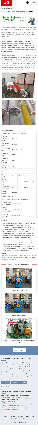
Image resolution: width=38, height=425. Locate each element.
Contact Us (5, 386)
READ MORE (6, 382)
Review (24, 418)
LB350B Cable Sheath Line (19, 290)
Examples (20, 416)
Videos (27, 416)
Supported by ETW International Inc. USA (19, 422)
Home (5, 416)
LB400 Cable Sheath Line (18, 315)
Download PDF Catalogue (19, 382)
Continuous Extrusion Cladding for (19, 341)
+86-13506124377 (11, 403)
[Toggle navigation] (34, 3)
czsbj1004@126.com (12, 409)
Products (12, 416)
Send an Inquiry (19, 350)
